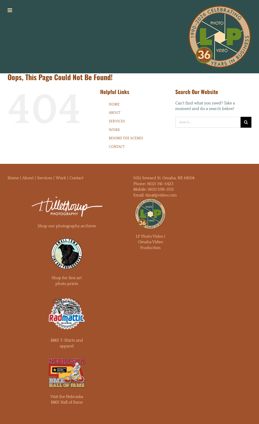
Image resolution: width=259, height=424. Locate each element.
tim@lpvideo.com (161, 195)
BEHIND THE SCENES (126, 138)
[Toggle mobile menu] (10, 10)
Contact (76, 178)
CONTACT (117, 147)
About (28, 178)
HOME (114, 104)
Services (44, 178)
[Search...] (208, 122)
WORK (114, 130)
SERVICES (117, 121)
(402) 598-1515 (161, 189)
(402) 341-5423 (160, 184)
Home (13, 178)
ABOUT (114, 113)
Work (61, 178)
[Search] (246, 122)
